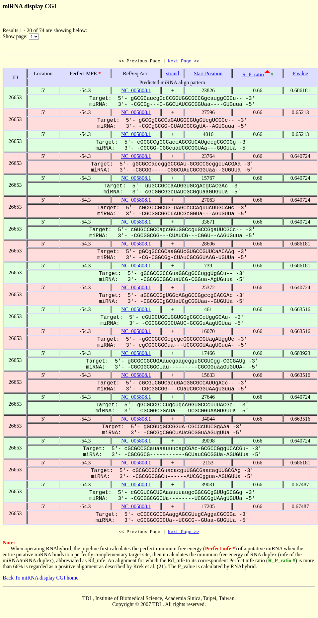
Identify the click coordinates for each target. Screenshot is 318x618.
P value (300, 74)
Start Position (208, 74)
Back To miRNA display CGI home (40, 580)
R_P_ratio (253, 75)
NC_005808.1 (136, 91)
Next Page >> (183, 62)
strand (172, 74)
